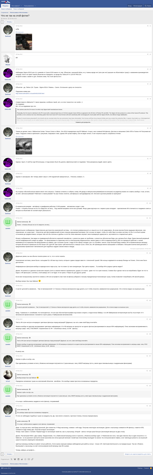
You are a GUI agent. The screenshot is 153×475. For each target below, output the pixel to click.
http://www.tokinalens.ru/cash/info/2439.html (30, 93)
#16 (150, 334)
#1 (150, 26)
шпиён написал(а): (22, 421)
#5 (150, 99)
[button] (21, 6)
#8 (150, 173)
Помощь (140, 468)
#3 (150, 69)
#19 (150, 385)
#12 (150, 253)
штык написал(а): (22, 409)
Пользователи (29, 6)
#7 (150, 158)
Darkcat (5, 18)
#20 (150, 406)
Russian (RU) (6, 468)
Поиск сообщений (18, 9)
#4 (150, 84)
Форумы (5, 6)
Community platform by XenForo (76, 471)
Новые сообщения (6, 9)
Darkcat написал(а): (22, 222)
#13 (150, 285)
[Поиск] (148, 6)
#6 (150, 128)
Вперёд (9, 22)
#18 (150, 370)
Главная (146, 468)
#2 (150, 54)
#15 (150, 319)
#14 (150, 300)
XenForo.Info (12, 473)
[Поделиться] (147, 26)
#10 (150, 203)
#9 (150, 188)
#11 (150, 218)
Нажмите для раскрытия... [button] (83, 122)
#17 (150, 356)
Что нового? (16, 6)
